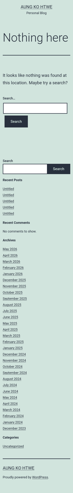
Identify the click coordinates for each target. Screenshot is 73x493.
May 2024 (10, 397)
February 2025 (13, 342)
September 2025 (15, 298)
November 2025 (14, 286)
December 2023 (14, 428)
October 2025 (12, 292)
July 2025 (10, 311)
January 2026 (13, 274)
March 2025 (11, 336)
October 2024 (12, 366)
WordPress (40, 477)
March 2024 (11, 410)
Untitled (8, 189)
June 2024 (10, 391)
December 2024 (14, 354)
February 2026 (13, 268)
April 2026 (10, 255)
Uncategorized (13, 446)
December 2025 (14, 280)
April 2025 (10, 329)
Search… (9, 98)
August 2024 (12, 379)
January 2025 (13, 348)
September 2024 (15, 373)
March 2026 (11, 261)
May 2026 (10, 249)
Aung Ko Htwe (36, 6)
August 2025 (12, 305)
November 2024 (14, 360)
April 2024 (10, 404)
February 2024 (13, 416)
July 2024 (10, 385)
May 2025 (10, 323)
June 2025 (10, 317)
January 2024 (13, 422)
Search (8, 161)
